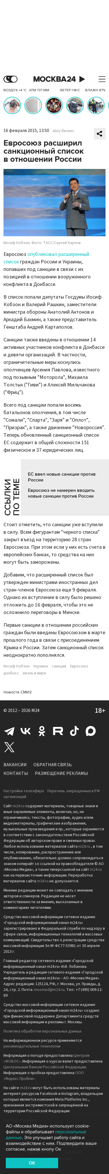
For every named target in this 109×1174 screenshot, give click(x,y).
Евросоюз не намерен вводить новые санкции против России (61, 493)
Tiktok (74, 731)
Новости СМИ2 (17, 692)
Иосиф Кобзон (16, 666)
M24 (35, 710)
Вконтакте (25, 731)
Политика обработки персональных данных (42, 1031)
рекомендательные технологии (31, 1046)
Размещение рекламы (61, 773)
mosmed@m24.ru (49, 990)
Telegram (9, 731)
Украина (40, 666)
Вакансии (15, 765)
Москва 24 (54, 79)
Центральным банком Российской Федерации (44, 1067)
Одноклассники (42, 731)
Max (91, 731)
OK (32, 1163)
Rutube (58, 731)
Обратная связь (52, 765)
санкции (59, 666)
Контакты (15, 773)
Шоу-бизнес (63, 131)
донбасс (11, 673)
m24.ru (18, 806)
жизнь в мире (34, 673)
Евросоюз (79, 666)
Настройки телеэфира (23, 791)
